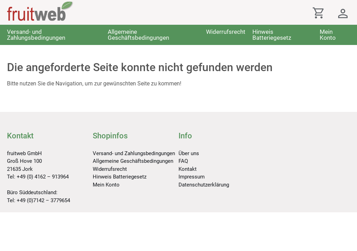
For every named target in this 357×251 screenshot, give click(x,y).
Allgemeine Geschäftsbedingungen (138, 34)
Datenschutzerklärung (203, 185)
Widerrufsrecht (225, 31)
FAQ (183, 161)
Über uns (188, 153)
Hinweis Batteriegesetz (271, 34)
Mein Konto (328, 34)
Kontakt (187, 169)
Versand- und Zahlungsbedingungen (36, 34)
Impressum (191, 177)
